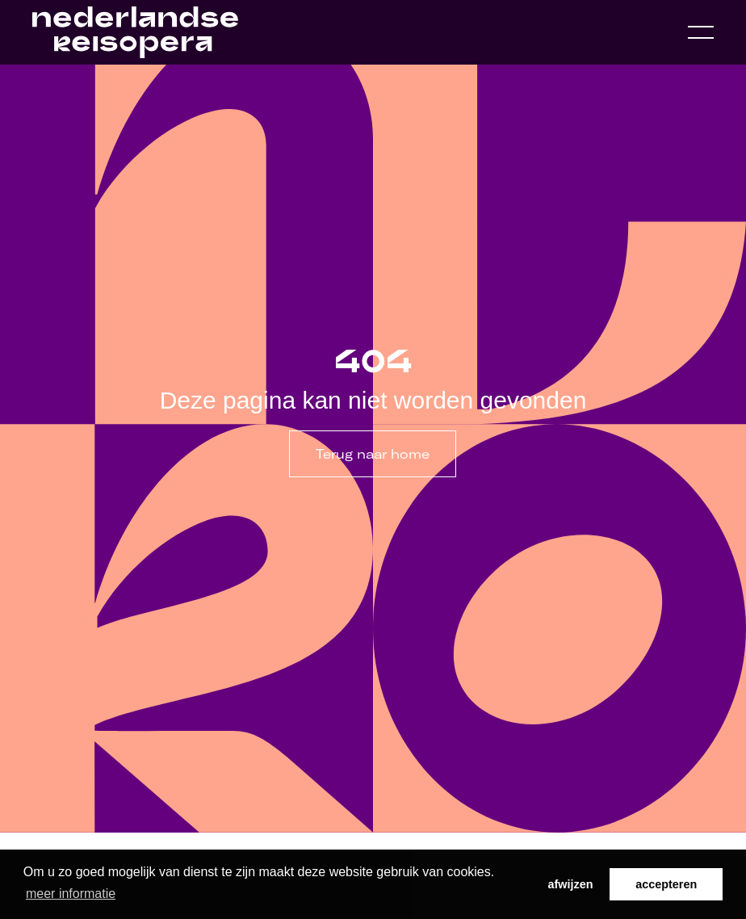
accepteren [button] (666, 884)
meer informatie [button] (70, 893)
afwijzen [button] (570, 884)
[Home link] (135, 32)
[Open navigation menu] (701, 32)
